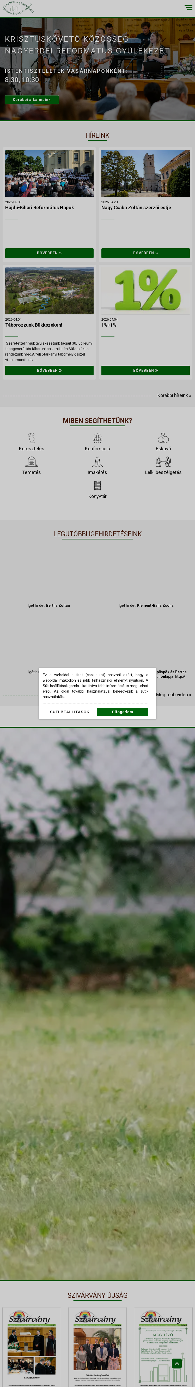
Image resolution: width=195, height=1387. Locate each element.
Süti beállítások (69, 712)
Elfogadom (122, 712)
